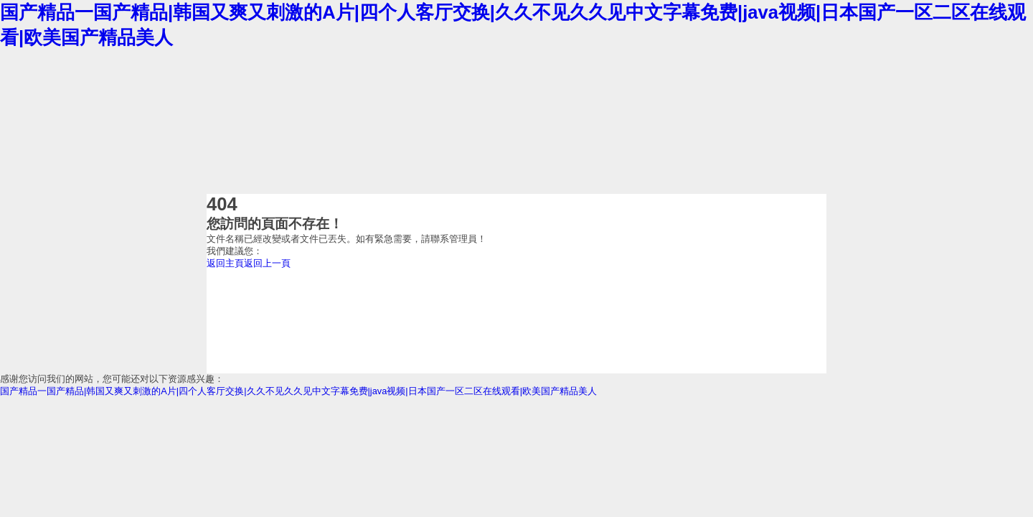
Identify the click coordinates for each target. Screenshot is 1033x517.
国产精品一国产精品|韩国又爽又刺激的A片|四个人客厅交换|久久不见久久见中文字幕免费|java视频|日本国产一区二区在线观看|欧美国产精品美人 (298, 391)
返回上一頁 (267, 263)
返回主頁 (225, 263)
